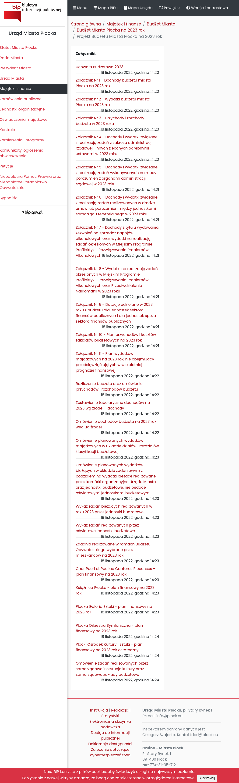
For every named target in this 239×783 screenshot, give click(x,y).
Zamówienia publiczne (23, 99)
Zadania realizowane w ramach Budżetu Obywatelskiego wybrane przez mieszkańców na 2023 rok (115, 555)
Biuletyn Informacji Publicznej (35, 12)
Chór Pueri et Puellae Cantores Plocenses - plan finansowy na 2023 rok (118, 577)
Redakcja (121, 716)
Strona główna (89, 24)
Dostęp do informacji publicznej (112, 741)
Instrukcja (101, 716)
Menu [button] (82, 8)
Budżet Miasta (163, 24)
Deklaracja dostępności (112, 749)
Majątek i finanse (18, 88)
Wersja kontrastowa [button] (210, 8)
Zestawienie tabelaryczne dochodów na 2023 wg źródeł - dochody (115, 411)
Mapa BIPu (108, 8)
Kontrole (10, 129)
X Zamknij (207, 778)
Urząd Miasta (14, 78)
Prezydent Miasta (18, 68)
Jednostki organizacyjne (24, 109)
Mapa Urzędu (140, 8)
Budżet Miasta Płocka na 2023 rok (113, 30)
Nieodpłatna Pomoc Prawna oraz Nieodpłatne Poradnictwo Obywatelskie (32, 182)
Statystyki (112, 721)
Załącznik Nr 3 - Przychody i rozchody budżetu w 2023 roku (112, 120)
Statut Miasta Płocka (21, 47)
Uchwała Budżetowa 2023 (102, 67)
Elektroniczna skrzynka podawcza (112, 729)
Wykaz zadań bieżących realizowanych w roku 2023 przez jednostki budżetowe (116, 514)
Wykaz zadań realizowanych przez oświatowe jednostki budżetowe (109, 533)
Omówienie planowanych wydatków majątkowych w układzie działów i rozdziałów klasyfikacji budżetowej (112, 451)
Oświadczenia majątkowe (26, 119)
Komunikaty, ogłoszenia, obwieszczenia (24, 153)
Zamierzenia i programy (24, 140)
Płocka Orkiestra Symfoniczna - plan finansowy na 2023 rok (112, 633)
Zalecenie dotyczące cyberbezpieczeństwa (112, 757)
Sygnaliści (11, 198)
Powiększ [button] (172, 8)
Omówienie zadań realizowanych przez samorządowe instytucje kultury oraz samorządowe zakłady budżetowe (114, 674)
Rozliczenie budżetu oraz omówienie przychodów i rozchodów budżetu (111, 392)
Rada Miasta (14, 58)
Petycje (9, 166)
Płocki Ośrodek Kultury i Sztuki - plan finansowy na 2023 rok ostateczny (111, 652)
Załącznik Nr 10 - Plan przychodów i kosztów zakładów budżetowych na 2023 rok (118, 343)
